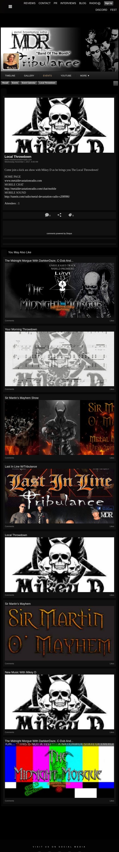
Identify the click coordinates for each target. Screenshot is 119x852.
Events (15, 83)
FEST (113, 10)
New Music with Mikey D (20, 672)
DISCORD (101, 10)
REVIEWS (29, 3)
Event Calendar (28, 83)
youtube (66, 75)
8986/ (37, 196)
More (85, 75)
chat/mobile (30, 188)
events (47, 75)
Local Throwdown (47, 83)
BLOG (82, 3)
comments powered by (59, 233)
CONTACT (45, 3)
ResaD (5, 83)
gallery (29, 75)
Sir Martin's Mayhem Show (22, 397)
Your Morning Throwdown (21, 329)
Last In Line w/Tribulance (21, 466)
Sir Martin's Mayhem (18, 603)
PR (55, 3)
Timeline (10, 75)
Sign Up (108, 3)
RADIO (93, 3)
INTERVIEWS (68, 3)
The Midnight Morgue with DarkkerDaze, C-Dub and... (39, 260)
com (23, 180)
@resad (27, 64)
